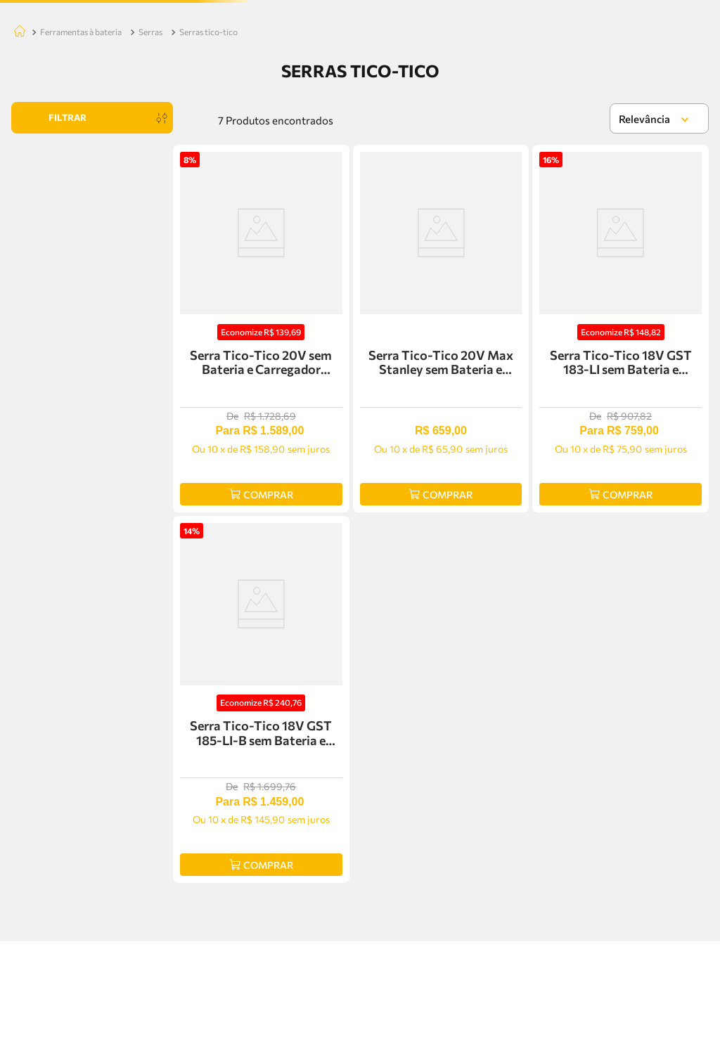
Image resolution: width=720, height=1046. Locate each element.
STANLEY (59, 308)
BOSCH (54, 290)
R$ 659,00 (40, 409)
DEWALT (57, 325)
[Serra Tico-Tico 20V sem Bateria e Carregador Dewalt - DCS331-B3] (261, 455)
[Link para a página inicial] (16, 171)
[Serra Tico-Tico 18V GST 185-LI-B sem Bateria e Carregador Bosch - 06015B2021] (261, 801)
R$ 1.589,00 (141, 409)
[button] (92, 264)
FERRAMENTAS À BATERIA (81, 170)
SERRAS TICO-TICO (208, 170)
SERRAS (150, 170)
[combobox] (262, 63)
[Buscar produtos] (304, 63)
